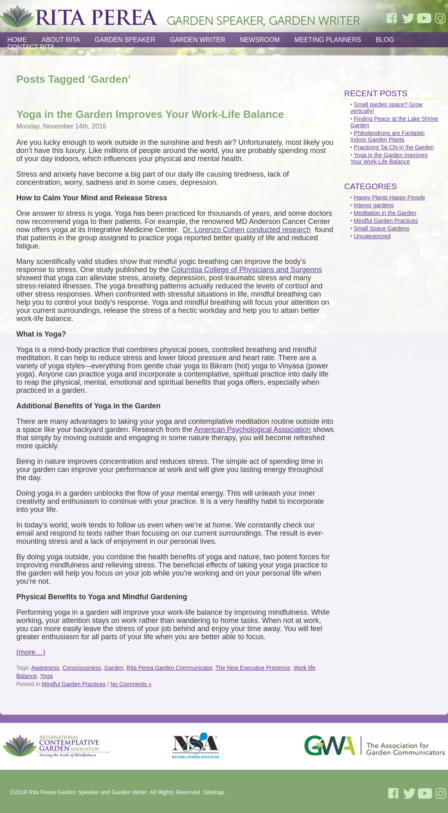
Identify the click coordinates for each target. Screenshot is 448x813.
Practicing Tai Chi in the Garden (394, 147)
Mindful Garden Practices (73, 684)
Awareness (45, 668)
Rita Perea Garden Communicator (170, 668)
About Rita (61, 39)
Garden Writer (197, 39)
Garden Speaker (125, 39)
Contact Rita (31, 47)
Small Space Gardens (381, 228)
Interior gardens (374, 205)
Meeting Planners (327, 39)
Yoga (46, 676)
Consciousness (81, 668)
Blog (384, 39)
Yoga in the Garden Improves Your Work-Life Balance (150, 114)
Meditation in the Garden (385, 213)
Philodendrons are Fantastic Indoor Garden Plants (387, 136)
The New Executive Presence (252, 668)
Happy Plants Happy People (389, 197)
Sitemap (213, 792)
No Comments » (131, 684)
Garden (113, 668)
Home (17, 39)
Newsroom (260, 39)
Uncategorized (372, 236)
